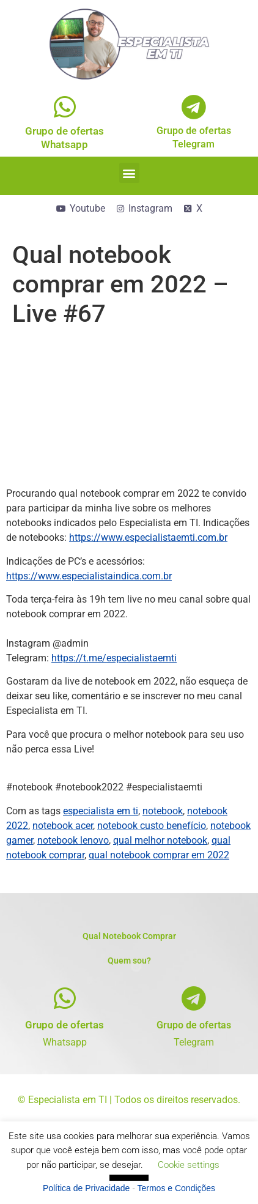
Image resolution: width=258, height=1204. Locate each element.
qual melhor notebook (160, 840)
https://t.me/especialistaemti (114, 658)
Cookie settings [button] (188, 1164)
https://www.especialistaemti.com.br (148, 537)
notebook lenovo (73, 840)
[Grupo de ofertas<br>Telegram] (193, 106)
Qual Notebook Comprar (129, 936)
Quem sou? (129, 960)
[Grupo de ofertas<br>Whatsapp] (64, 106)
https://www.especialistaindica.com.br (89, 576)
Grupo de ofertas (64, 1025)
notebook (162, 811)
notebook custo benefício (151, 825)
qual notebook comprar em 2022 (159, 855)
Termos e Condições (177, 1188)
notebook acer (62, 825)
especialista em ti (100, 811)
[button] (129, 173)
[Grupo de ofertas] (64, 998)
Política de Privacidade (86, 1188)
